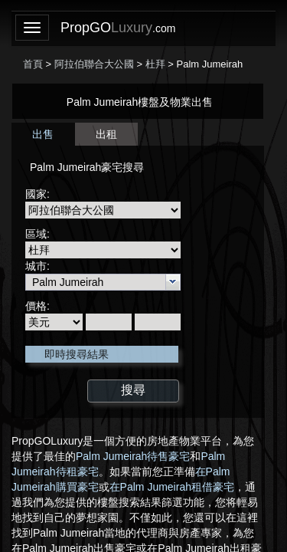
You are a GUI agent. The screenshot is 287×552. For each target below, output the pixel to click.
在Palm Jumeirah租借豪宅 (171, 487)
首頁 (33, 64)
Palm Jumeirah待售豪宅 (133, 456)
